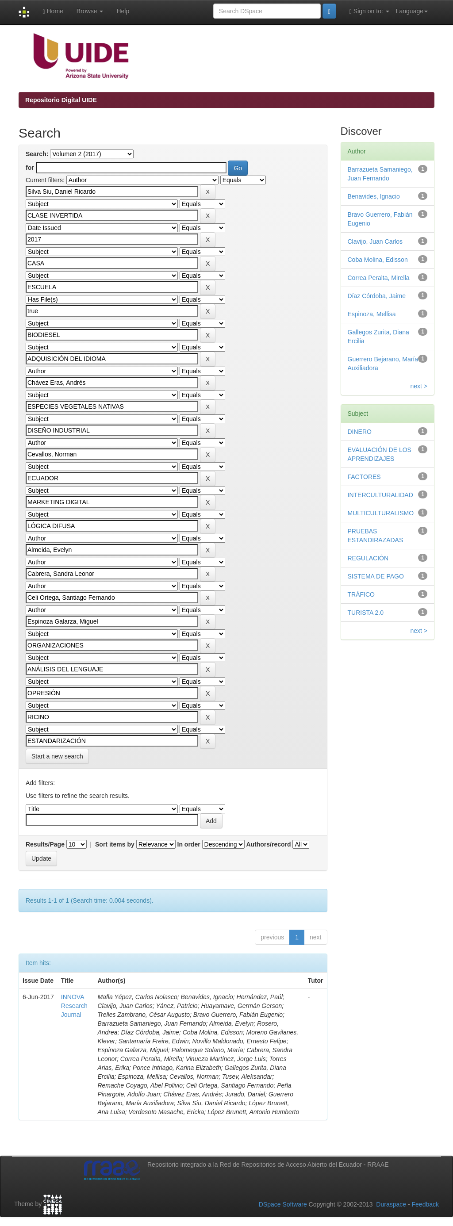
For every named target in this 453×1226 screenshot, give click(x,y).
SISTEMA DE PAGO (376, 576)
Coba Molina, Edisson (378, 259)
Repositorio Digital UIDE (61, 99)
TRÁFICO (361, 594)
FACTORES (364, 476)
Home (52, 11)
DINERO (360, 431)
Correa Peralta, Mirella (379, 277)
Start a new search (57, 756)
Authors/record (268, 844)
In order (188, 844)
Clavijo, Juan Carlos (375, 241)
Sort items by (114, 844)
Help (122, 11)
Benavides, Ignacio (374, 196)
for (30, 167)
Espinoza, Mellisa (372, 314)
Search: (37, 153)
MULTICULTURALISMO (381, 513)
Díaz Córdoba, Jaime (377, 295)
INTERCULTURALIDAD (380, 494)
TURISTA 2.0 (366, 612)
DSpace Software (283, 1204)
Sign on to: (369, 11)
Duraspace (391, 1204)
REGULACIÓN (368, 558)
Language (412, 11)
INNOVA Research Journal (74, 1005)
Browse (90, 11)
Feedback (425, 1204)
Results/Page (45, 844)
